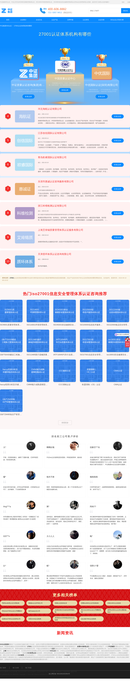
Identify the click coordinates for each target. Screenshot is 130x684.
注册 (128, 2)
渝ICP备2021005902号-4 (39, 674)
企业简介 (23, 20)
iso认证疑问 (32, 671)
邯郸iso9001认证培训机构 (90, 603)
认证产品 (55, 20)
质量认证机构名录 (61, 603)
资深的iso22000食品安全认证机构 (65, 619)
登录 (123, 2)
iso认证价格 (13, 671)
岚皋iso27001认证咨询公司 (11, 619)
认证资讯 (86, 20)
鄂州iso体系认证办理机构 (10, 603)
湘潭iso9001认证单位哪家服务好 (116, 611)
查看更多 (65, 423)
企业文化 (39, 20)
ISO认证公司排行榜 (117, 20)
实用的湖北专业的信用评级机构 (65, 611)
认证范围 (52, 671)
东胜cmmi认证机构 (34, 619)
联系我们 (59, 671)
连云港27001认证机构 (88, 619)
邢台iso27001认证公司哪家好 (12, 611)
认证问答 (101, 20)
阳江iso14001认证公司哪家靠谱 (91, 611)
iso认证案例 (4, 671)
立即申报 (70, 20)
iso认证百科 (23, 671)
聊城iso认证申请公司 (35, 603)
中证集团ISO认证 (6, 26)
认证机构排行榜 (42, 671)
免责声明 (66, 671)
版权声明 (74, 671)
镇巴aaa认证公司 (34, 611)
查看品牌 (28, 96)
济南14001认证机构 (114, 603)
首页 (7, 20)
